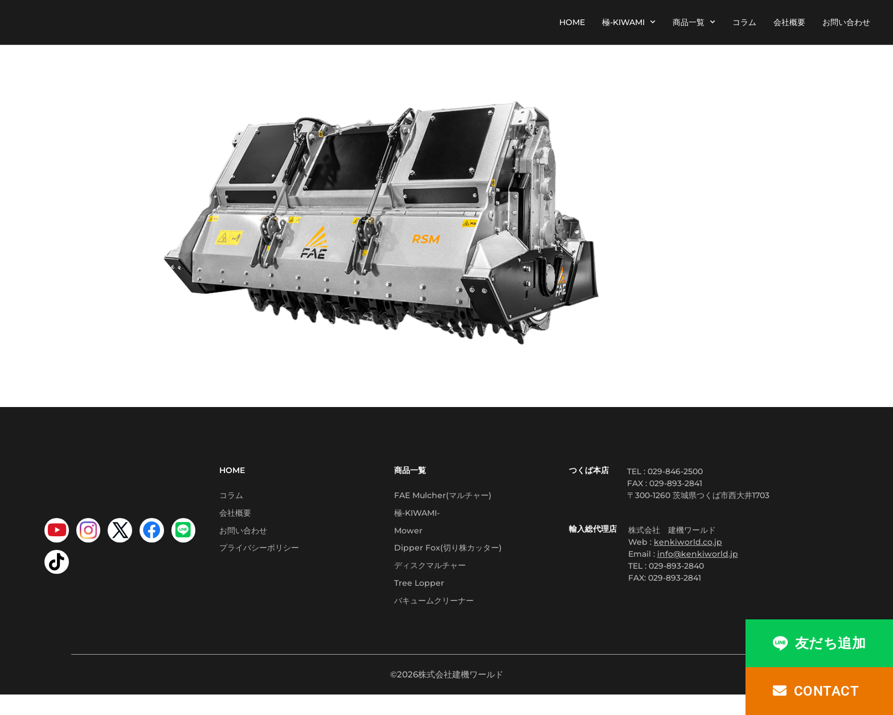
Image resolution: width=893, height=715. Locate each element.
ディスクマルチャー (430, 579)
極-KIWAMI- (417, 517)
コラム (744, 22)
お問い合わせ (846, 22)
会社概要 (789, 22)
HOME (572, 22)
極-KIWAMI (629, 22)
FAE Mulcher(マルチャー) (442, 497)
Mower (408, 538)
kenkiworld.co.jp (688, 542)
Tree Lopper (419, 599)
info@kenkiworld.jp (697, 554)
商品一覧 (694, 22)
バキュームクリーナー (434, 620)
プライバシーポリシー (259, 558)
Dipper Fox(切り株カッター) (448, 558)
